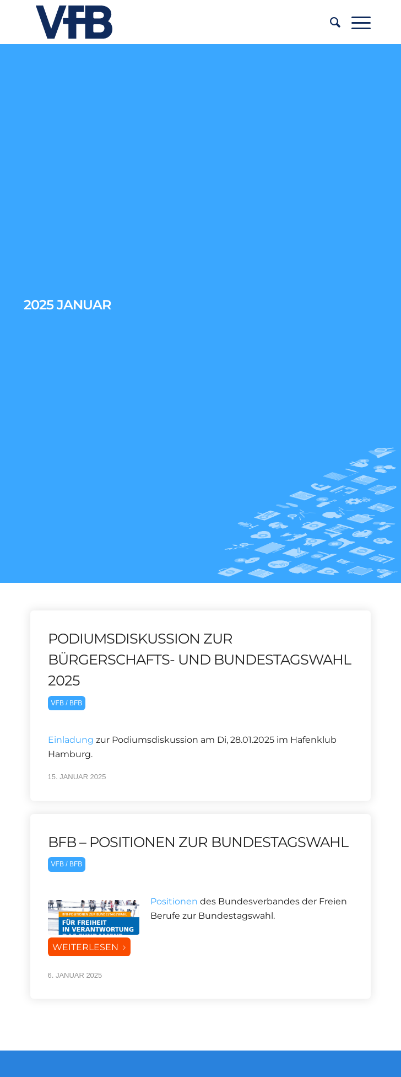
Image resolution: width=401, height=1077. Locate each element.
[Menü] (355, 22)
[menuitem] (329, 22)
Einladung (71, 740)
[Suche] (329, 22)
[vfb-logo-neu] (166, 22)
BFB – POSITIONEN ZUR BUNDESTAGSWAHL (198, 841)
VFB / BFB (67, 703)
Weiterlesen (91, 947)
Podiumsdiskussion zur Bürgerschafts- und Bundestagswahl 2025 (199, 659)
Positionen (174, 901)
